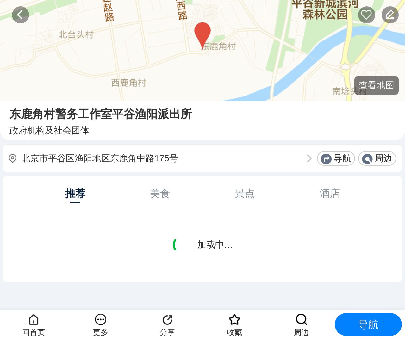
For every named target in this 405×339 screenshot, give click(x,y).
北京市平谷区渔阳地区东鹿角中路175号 (100, 158)
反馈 (390, 14)
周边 (383, 158)
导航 (342, 158)
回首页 (33, 332)
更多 (100, 332)
